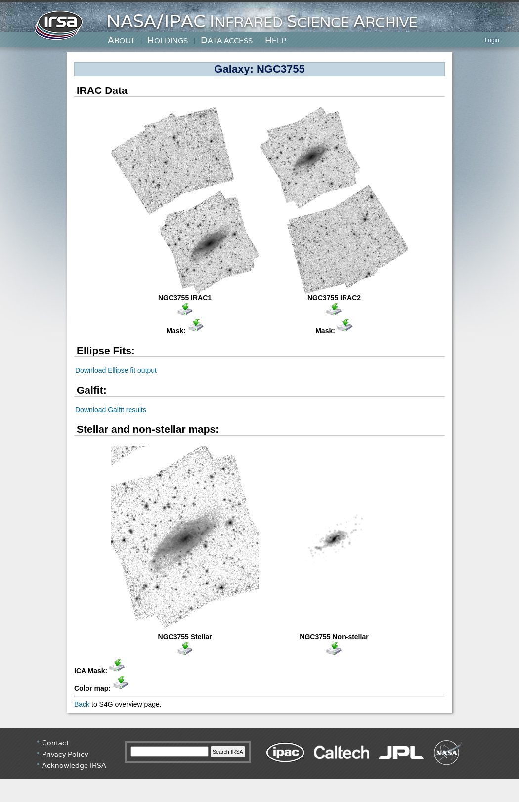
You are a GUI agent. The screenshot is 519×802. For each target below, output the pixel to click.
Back (81, 704)
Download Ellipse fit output (116, 370)
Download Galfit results (110, 410)
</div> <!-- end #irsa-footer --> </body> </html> (259, 765)
